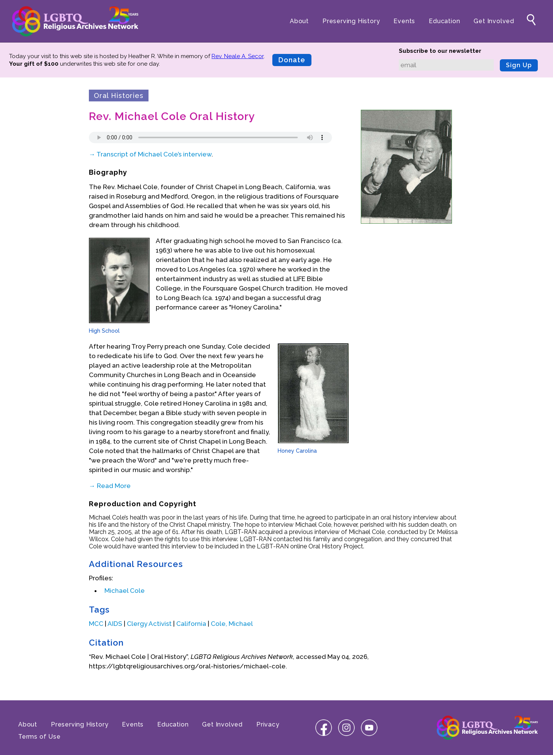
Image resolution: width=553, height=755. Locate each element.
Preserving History (351, 21)
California (191, 623)
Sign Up (519, 65)
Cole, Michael (232, 623)
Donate (291, 60)
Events (404, 21)
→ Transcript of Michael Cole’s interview (150, 154)
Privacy (268, 724)
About (299, 21)
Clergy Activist (149, 623)
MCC (96, 623)
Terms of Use (39, 736)
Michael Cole (124, 590)
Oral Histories (119, 96)
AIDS (114, 623)
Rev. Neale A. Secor (238, 56)
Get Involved (494, 21)
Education (444, 21)
